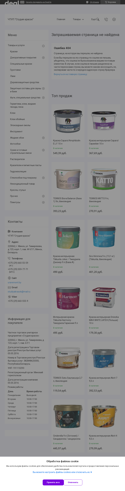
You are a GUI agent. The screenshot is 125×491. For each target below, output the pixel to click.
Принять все (53, 482)
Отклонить (73, 482)
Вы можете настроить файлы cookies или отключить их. (61, 472)
